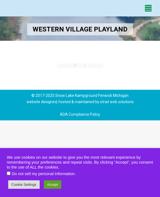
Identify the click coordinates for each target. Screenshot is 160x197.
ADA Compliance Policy (80, 114)
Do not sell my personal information (43, 174)
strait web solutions (117, 102)
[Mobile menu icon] (148, 8)
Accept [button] (52, 184)
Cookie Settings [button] (23, 184)
